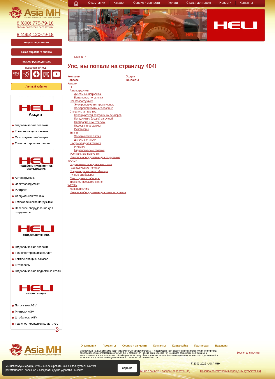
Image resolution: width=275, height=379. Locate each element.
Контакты (246, 2)
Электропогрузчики (27, 184)
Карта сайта (180, 345)
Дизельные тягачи (85, 139)
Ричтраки (21, 189)
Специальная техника (29, 196)
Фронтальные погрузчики (85, 153)
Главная (79, 56)
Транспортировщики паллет (33, 252)
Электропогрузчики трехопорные (94, 104)
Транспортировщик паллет (32, 143)
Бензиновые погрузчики (88, 97)
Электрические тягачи (87, 136)
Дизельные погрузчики (88, 94)
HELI (71, 87)
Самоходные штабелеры (31, 137)
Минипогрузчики (80, 188)
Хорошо (127, 368)
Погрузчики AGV (25, 305)
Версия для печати (247, 352)
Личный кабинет (36, 86)
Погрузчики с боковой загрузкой (93, 118)
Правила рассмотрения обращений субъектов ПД (230, 371)
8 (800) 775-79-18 (35, 22)
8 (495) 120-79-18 (35, 34)
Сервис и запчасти (146, 2)
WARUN (73, 160)
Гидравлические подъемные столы (38, 271)
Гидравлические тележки (31, 125)
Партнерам (201, 345)
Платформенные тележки (90, 122)
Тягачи (74, 132)
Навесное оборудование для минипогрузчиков (98, 192)
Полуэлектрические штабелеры (89, 171)
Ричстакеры (81, 129)
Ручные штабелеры (82, 174)
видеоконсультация (36, 42)
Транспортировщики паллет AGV (36, 323)
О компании (96, 2)
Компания (74, 76)
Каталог (119, 2)
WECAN (73, 185)
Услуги (173, 2)
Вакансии (221, 345)
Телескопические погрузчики (34, 202)
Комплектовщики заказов (31, 131)
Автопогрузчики (25, 177)
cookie (29, 366)
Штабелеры (22, 264)
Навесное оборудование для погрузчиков (95, 157)
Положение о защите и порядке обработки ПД (161, 371)
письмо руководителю (36, 61)
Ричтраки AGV (24, 311)
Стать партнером (198, 2)
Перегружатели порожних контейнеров (98, 115)
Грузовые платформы (87, 125)
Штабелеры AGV (26, 317)
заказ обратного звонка (36, 52)
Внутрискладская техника (85, 143)
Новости (225, 2)
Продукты (109, 345)
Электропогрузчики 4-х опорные (93, 108)
